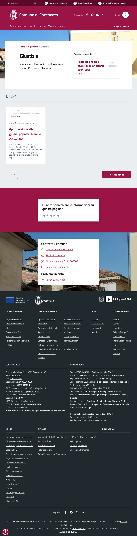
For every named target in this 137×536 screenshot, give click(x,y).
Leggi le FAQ (11, 449)
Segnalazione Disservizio (17, 458)
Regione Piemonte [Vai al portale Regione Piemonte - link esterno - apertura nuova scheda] (15, 3)
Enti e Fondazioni (13, 336)
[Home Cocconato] (34, 14)
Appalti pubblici (44, 332)
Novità (13, 123)
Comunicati (96, 327)
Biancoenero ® (79, 528)
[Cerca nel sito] (125, 15)
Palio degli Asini (45, 449)
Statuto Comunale (14, 471)
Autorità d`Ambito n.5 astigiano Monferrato (57, 454)
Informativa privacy (14, 475)
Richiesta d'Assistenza (16, 462)
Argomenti (33, 46)
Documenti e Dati (13, 332)
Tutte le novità (116, 174)
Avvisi (94, 332)
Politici (9, 345)
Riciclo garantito (77, 441)
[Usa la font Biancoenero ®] (55, 3)
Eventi (116, 319)
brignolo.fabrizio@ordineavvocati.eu (90, 420)
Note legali (11, 479)
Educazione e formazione (49, 349)
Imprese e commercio (73, 319)
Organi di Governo (14, 319)
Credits (9, 488)
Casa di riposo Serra (78, 445)
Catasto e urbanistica (47, 340)
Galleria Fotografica (121, 332)
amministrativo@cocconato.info (26, 391)
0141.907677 (16, 378)
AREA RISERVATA (67, 531)
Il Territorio (117, 327)
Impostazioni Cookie (15, 484)
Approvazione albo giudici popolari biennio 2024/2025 (91, 66)
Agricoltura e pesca (46, 319)
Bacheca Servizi (13, 466)
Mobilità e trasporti (72, 323)
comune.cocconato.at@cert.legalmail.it (29, 388)
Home (22, 46)
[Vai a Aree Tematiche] (82, 3)
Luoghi (116, 323)
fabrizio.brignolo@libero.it (87, 417)
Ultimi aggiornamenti (15, 492)
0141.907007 (15, 375)
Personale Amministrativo (17, 340)
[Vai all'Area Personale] (112, 3)
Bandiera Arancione (46, 445)
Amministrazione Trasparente (19, 437)
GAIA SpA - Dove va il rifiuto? (83, 437)
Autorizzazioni (44, 336)
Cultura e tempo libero (48, 345)
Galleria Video (119, 336)
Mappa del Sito (12, 501)
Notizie (95, 319)
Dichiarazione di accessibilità (18, 441)
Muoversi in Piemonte (79, 449)
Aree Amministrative (15, 323)
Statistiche (11, 496)
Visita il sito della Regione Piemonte (54, 437)
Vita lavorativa (70, 349)
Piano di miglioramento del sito (19, 445)
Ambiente (42, 323)
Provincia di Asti (45, 441)
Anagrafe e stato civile (48, 327)
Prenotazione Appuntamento (19, 454)
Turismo (67, 345)
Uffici (8, 327)
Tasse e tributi (98, 323)
